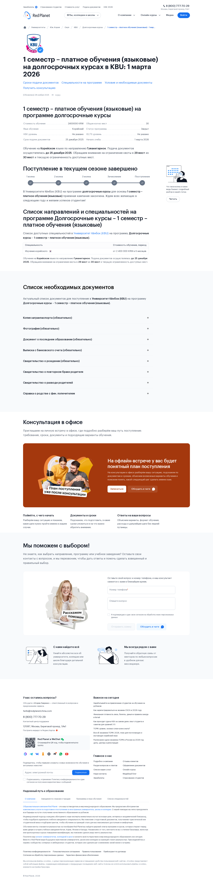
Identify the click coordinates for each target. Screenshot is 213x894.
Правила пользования (91, 852)
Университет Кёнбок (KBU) (91, 233)
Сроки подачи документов (41, 82)
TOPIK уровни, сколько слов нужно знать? (111, 729)
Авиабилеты (98, 778)
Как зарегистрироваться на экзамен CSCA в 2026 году (117, 710)
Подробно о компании (103, 761)
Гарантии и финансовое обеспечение (82, 855)
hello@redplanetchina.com (37, 711)
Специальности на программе (82, 82)
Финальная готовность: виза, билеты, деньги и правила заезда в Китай (120, 716)
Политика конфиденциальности (36, 852)
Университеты (38, 27)
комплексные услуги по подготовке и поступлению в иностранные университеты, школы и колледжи (67, 809)
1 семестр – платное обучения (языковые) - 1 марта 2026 (131, 27)
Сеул (67, 27)
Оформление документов (134, 765)
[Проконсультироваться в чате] (143, 489)
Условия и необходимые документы (128, 82)
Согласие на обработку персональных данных (43, 855)
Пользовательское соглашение (66, 852)
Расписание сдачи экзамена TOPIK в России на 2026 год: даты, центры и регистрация (118, 741)
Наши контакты (100, 774)
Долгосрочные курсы (92, 27)
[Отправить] (121, 626)
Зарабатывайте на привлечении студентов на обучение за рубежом (119, 704)
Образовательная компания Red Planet (40, 806)
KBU (76, 27)
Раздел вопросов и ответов (105, 765)
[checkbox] (109, 614)
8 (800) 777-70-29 (177, 6)
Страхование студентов (133, 778)
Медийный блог (129, 774)
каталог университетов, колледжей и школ (54, 837)
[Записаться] (117, 489)
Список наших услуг (102, 770)
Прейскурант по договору (115, 852)
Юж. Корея (55, 27)
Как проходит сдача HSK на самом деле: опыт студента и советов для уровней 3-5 (118, 723)
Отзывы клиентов (130, 761)
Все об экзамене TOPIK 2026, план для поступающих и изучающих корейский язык (117, 734)
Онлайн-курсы (129, 770)
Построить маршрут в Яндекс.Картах (40, 730)
